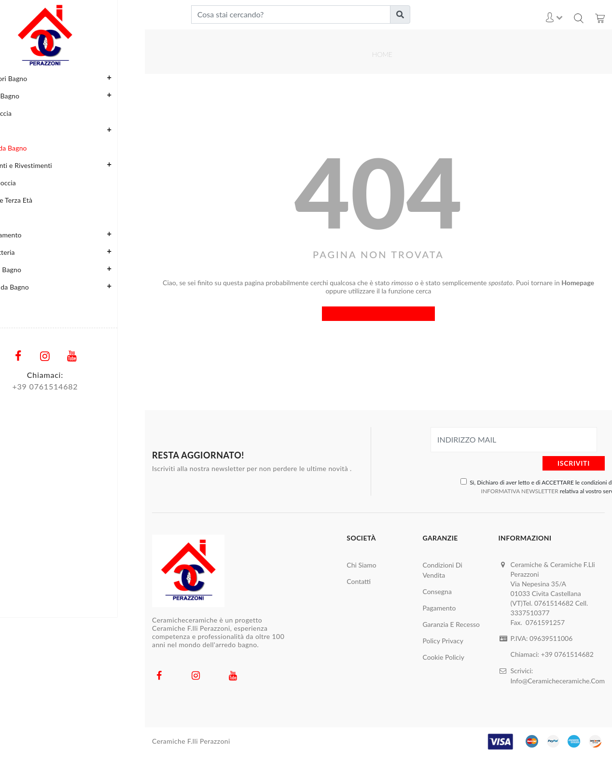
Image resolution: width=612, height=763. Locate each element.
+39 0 (50, 386)
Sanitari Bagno (75, 269)
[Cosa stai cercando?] (290, 14)
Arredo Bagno (75, 95)
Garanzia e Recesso (451, 624)
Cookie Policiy (443, 657)
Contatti (359, 581)
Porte (13, 217)
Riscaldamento (75, 234)
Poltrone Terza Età (32, 200)
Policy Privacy (442, 641)
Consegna (436, 591)
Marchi (15, 304)
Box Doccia (22, 113)
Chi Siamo (361, 565)
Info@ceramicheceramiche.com (558, 680)
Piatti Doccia (24, 183)
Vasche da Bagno (75, 286)
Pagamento (439, 608)
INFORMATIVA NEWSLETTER (519, 491)
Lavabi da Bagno (29, 148)
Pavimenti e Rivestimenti (75, 165)
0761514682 (574, 654)
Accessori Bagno (75, 78)
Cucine (75, 130)
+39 (548, 654)
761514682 (83, 386)
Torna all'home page (378, 313)
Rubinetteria (75, 252)
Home (382, 54)
